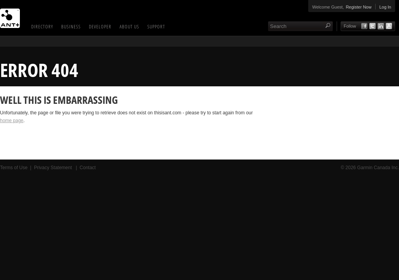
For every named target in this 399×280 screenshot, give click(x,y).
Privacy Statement (53, 167)
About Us (129, 26)
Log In (385, 7)
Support (156, 26)
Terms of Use (14, 167)
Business (71, 26)
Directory (42, 26)
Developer (100, 26)
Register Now (358, 7)
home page (11, 120)
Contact (87, 167)
